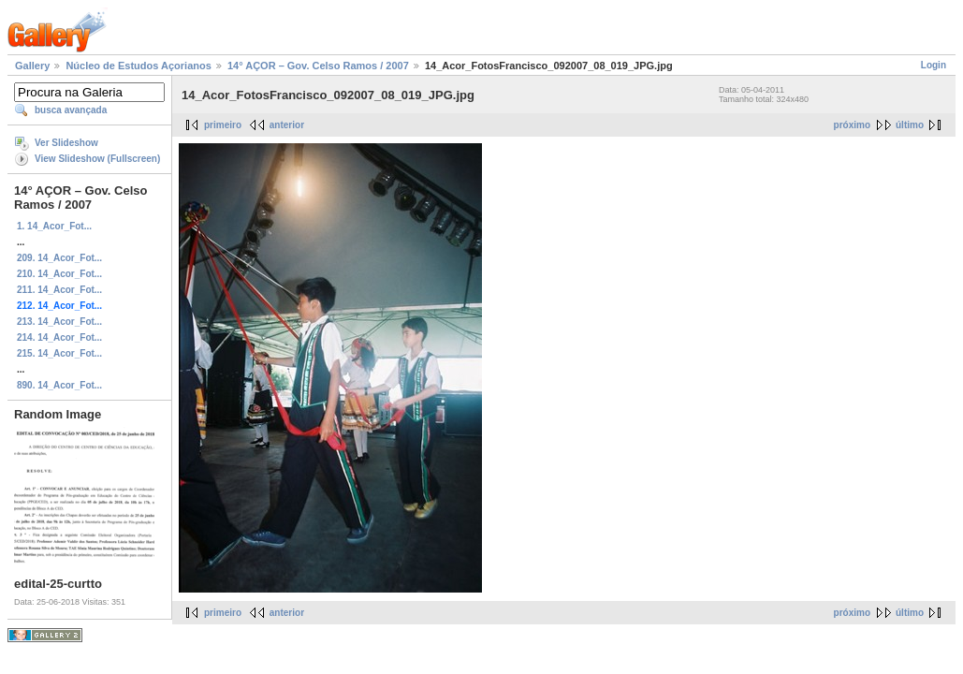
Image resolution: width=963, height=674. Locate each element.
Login (933, 65)
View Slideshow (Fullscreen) (97, 159)
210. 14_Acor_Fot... (59, 274)
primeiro (222, 125)
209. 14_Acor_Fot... (59, 258)
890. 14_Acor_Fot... (59, 385)
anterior (287, 125)
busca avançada (71, 110)
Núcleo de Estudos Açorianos (138, 65)
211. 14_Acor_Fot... (59, 290)
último (910, 125)
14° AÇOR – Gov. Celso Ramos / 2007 (318, 65)
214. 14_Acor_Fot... (59, 337)
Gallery (32, 65)
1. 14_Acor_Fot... (54, 226)
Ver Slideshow (66, 143)
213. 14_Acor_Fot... (59, 321)
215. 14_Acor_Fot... (59, 353)
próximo (852, 125)
